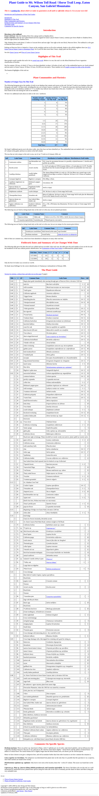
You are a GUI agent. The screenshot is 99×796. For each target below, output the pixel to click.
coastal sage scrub (37, 60)
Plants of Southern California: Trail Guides (18, 781)
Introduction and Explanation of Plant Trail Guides (20, 14)
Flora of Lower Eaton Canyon (30, 52)
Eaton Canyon (14, 52)
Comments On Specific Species (14, 26)
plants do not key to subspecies (67, 234)
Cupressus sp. (51, 528)
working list (15, 11)
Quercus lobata (52, 562)
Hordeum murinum (53, 315)
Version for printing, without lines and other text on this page (23, 274)
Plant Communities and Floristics (15, 21)
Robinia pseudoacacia (54, 569)
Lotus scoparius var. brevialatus (57, 336)
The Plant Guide (9, 24)
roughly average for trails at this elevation (77, 67)
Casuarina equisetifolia (54, 596)
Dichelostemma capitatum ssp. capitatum (59, 367)
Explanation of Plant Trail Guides (52, 248)
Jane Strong (20, 791)
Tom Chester (28, 791)
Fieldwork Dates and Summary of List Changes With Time (22, 23)
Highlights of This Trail (12, 19)
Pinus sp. (50, 559)
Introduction (8, 17)
